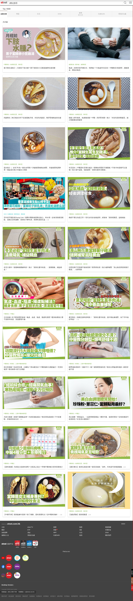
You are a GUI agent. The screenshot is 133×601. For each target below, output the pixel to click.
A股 (80, 530)
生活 (5, 214)
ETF (29, 530)
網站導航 (60, 596)
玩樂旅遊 (10, 214)
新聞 (54, 527)
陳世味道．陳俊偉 (19, 214)
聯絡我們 (25, 596)
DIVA (107, 532)
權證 (3, 530)
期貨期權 (108, 527)
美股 (55, 530)
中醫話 (12, 314)
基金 (29, 532)
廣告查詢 (18, 596)
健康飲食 (71, 64)
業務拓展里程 (83, 596)
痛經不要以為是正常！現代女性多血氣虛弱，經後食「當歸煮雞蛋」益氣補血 (97, 217)
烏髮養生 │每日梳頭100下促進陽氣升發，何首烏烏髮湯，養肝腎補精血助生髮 (32, 118)
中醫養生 (6, 64)
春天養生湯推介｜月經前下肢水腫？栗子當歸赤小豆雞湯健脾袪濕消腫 (29, 68)
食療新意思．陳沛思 (16, 64)
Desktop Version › (8, 585)
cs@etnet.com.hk (29, 592)
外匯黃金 (108, 530)
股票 (80, 527)
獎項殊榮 (92, 596)
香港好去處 (31, 535)
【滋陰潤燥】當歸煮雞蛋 (78, 514)
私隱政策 (39, 596)
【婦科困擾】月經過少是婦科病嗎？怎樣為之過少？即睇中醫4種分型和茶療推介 (33, 467)
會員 (80, 535)
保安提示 (53, 596)
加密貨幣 (4, 532)
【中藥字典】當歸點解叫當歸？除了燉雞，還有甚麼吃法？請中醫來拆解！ (31, 514)
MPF (55, 532)
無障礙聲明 (74, 596)
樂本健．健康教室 (80, 64)
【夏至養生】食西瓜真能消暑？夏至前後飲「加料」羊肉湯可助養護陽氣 (95, 467)
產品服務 (11, 596)
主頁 (3, 527)
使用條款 (46, 596)
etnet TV (30, 527)
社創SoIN (56, 535)
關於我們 (108, 535)
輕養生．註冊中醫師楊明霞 (18, 363)
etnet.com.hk (13, 524)
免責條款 (32, 596)
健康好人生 (5, 535)
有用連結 (67, 596)
